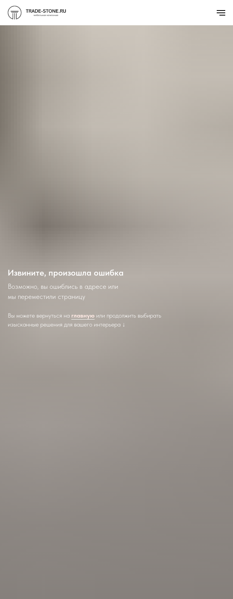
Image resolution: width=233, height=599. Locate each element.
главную (83, 315)
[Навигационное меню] (221, 13)
